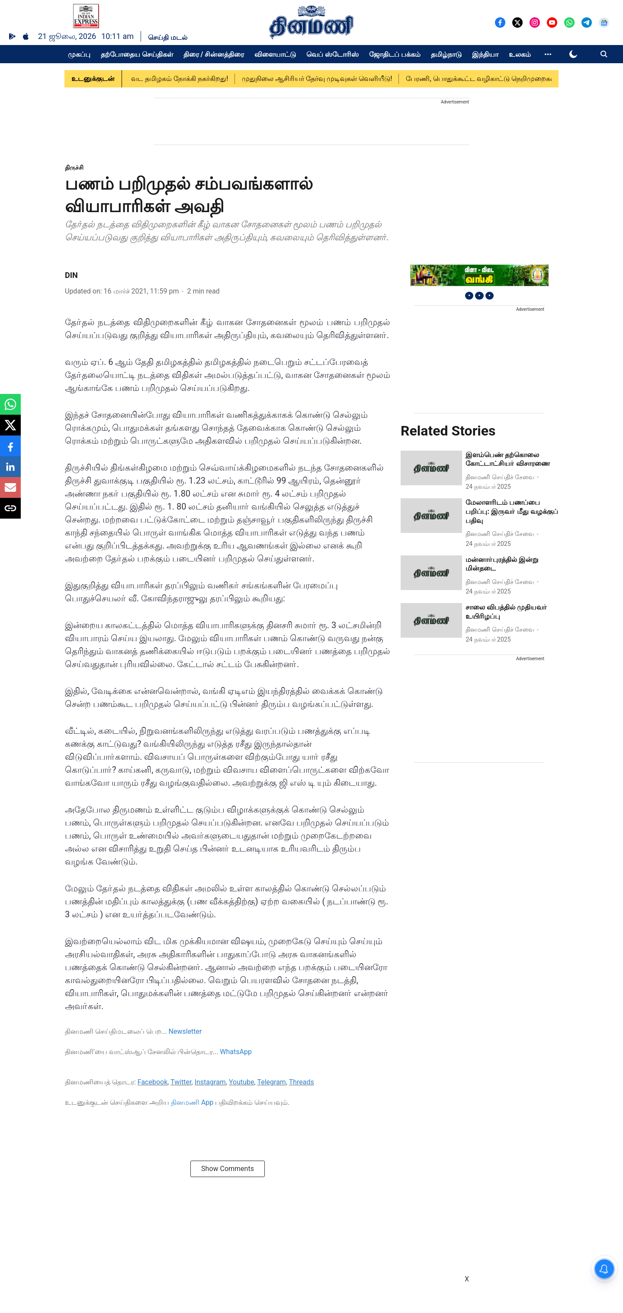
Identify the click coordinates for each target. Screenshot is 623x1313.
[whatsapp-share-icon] (10, 409)
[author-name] (501, 477)
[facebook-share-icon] (10, 450)
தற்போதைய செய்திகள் (137, 54)
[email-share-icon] (10, 492)
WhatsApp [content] (236, 1052)
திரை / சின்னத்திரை (213, 54)
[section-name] (74, 167)
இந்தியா (485, 54)
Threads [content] (301, 1082)
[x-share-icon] (10, 430)
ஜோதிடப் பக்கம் (395, 54)
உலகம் (520, 54)
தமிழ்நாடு (446, 54)
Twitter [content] (180, 1082)
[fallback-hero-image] (431, 468)
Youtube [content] (241, 1082)
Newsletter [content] (185, 1031)
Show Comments (227, 1169)
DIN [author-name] (71, 275)
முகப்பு (79, 54)
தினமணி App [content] (192, 1102)
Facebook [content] (152, 1082)
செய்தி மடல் (167, 37)
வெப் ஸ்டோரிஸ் (332, 54)
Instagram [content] (210, 1082)
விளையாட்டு (275, 54)
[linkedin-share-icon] (10, 471)
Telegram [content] (271, 1082)
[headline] (512, 460)
